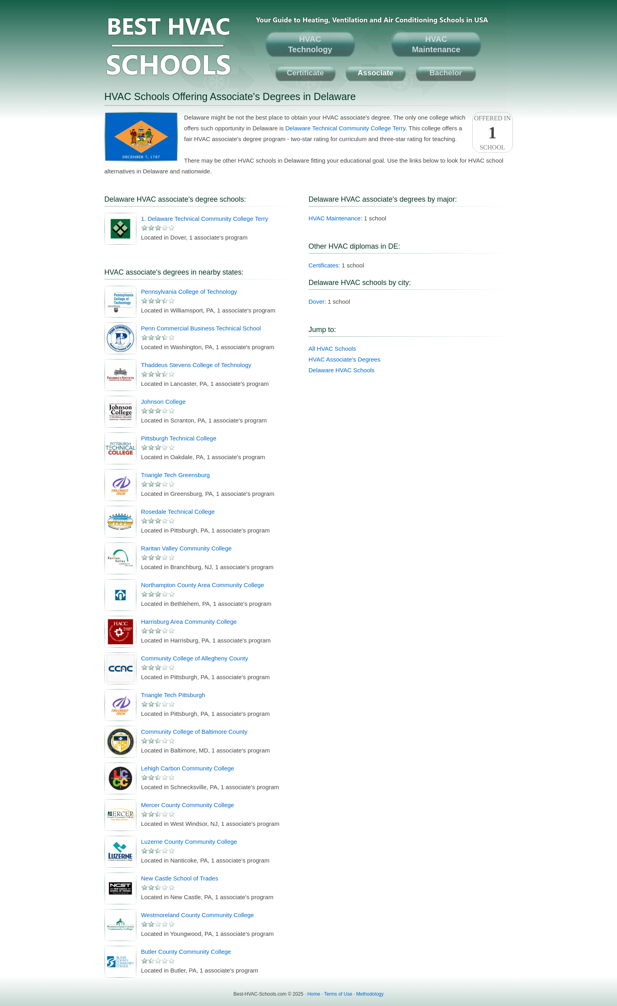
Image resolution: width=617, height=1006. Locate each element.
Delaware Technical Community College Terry (346, 128)
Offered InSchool (493, 133)
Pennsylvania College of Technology (189, 291)
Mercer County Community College (187, 805)
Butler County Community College (186, 951)
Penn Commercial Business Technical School (201, 328)
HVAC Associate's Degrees (344, 359)
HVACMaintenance (436, 44)
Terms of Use (338, 994)
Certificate (305, 73)
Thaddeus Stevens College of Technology (196, 365)
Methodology (370, 994)
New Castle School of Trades (179, 878)
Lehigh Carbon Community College (187, 768)
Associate (376, 73)
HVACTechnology (310, 44)
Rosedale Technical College (178, 511)
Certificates (324, 265)
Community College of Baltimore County (194, 731)
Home (314, 994)
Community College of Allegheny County (194, 658)
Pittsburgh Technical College (179, 438)
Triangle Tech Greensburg (175, 475)
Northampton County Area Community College (202, 585)
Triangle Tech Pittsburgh (173, 695)
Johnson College (163, 401)
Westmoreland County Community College (197, 915)
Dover (317, 301)
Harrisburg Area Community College (189, 621)
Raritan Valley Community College (186, 548)
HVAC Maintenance (335, 218)
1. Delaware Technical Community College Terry (204, 218)
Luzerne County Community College (189, 841)
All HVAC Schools (332, 348)
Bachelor (446, 73)
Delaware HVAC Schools (342, 370)
